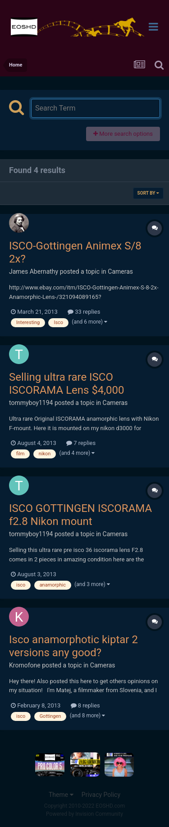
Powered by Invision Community (84, 814)
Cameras (120, 271)
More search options (123, 133)
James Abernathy (33, 271)
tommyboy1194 (31, 402)
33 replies (84, 311)
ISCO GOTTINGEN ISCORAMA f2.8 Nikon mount (80, 515)
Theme (61, 794)
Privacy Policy (101, 794)
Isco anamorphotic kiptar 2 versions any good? (73, 646)
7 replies (81, 443)
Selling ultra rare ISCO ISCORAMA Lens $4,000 (66, 383)
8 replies (85, 705)
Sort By (148, 193)
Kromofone (25, 665)
